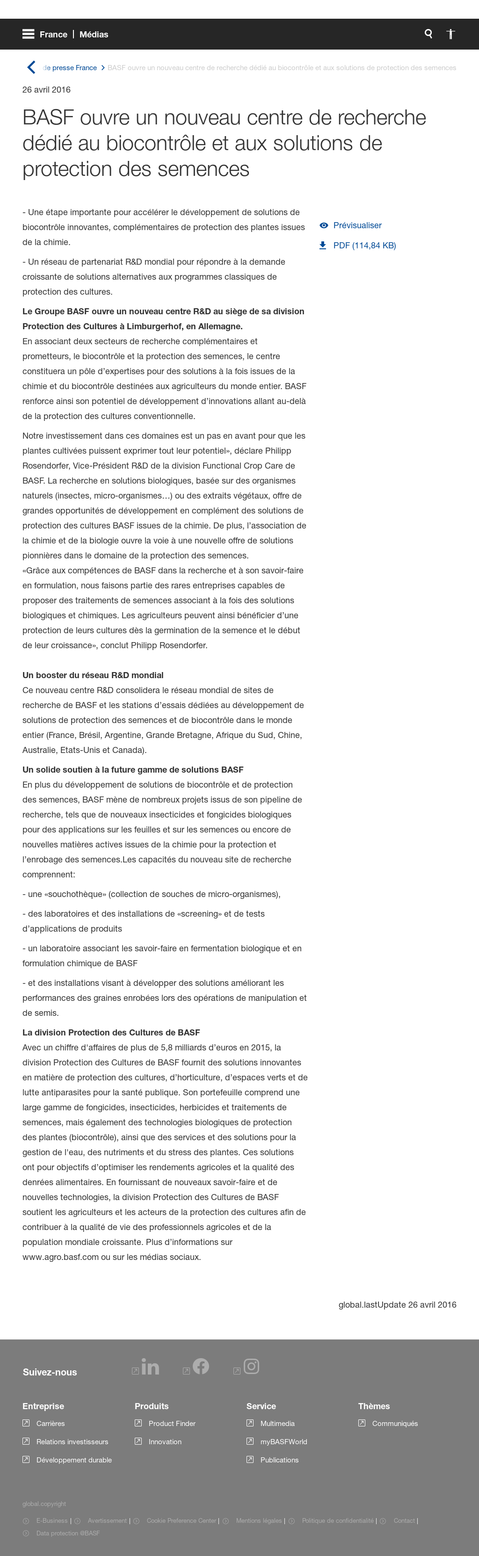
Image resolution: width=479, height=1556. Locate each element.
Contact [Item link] (404, 1520)
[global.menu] (69, 37)
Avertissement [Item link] (107, 1520)
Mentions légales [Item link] (259, 1520)
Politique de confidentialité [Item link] (338, 1520)
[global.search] (330, 37)
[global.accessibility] (352, 37)
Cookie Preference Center (181, 1520)
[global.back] (30, 68)
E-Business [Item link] (52, 1520)
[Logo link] (419, 37)
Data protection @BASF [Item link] (68, 1533)
